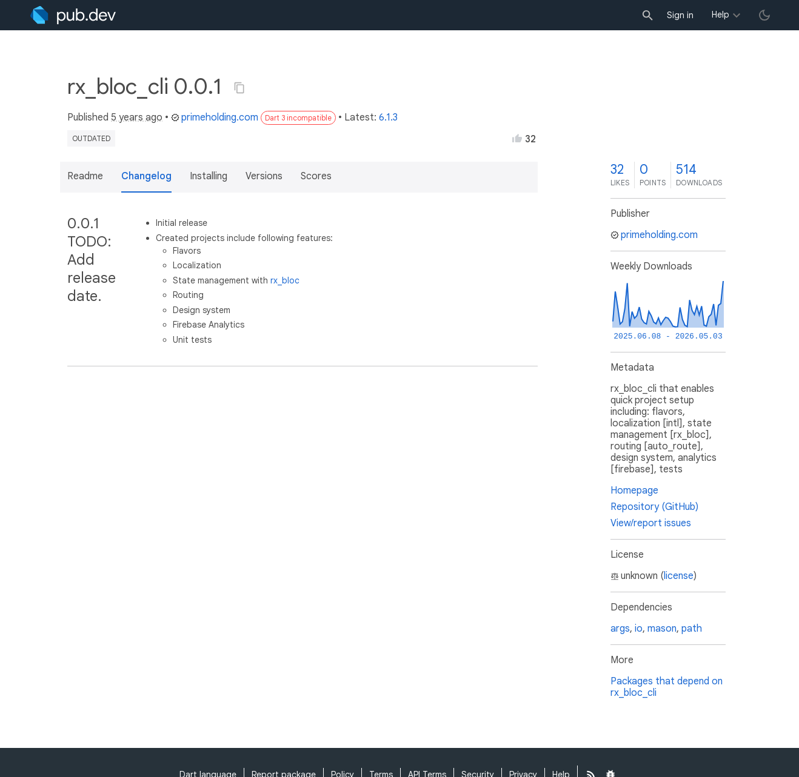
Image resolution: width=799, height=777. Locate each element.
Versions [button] (264, 176)
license (679, 576)
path (691, 629)
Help (720, 14)
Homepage (634, 490)
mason (662, 629)
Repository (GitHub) (654, 507)
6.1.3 (388, 117)
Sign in (680, 15)
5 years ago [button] (136, 117)
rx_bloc (284, 280)
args (620, 629)
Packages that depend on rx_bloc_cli (666, 687)
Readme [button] (85, 176)
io (639, 629)
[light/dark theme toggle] (764, 15)
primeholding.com (214, 117)
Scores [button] (316, 176)
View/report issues (650, 523)
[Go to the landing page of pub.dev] (73, 15)
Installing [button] (208, 176)
